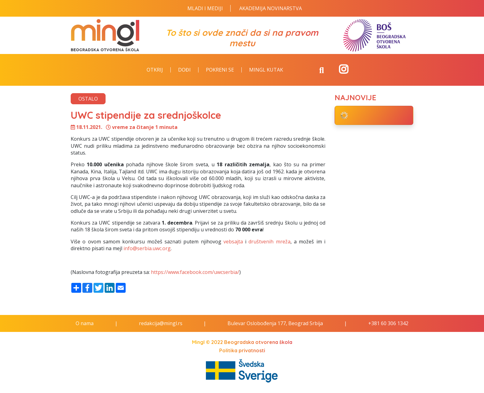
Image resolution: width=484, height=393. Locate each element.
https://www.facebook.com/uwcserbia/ (194, 272)
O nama (85, 323)
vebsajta (233, 241)
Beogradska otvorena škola (258, 342)
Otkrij (155, 70)
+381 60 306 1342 (388, 323)
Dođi (184, 70)
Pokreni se (220, 70)
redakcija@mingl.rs (160, 323)
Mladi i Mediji (205, 8)
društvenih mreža (269, 241)
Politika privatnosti (242, 350)
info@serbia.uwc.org (147, 248)
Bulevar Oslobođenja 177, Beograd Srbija (275, 323)
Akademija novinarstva (270, 8)
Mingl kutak (266, 70)
